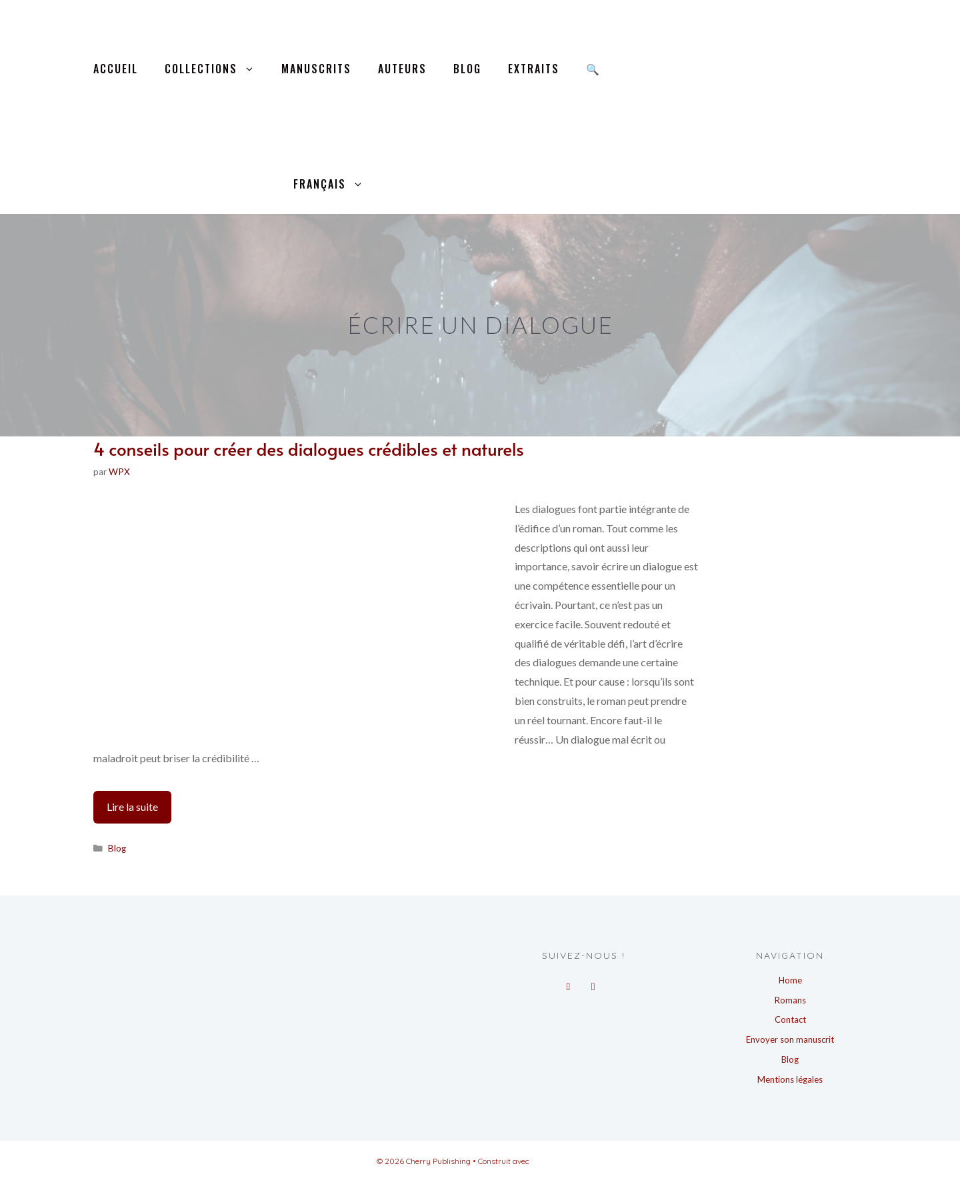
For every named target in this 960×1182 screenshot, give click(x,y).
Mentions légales (790, 1079)
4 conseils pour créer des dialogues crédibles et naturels (308, 448)
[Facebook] (568, 983)
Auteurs (402, 69)
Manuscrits (316, 69)
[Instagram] (593, 983)
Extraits (533, 69)
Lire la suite (139, 810)
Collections (216, 69)
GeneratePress (557, 1161)
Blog (467, 69)
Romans (790, 1000)
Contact (790, 1019)
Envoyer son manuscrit (790, 1039)
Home (790, 980)
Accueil (115, 69)
